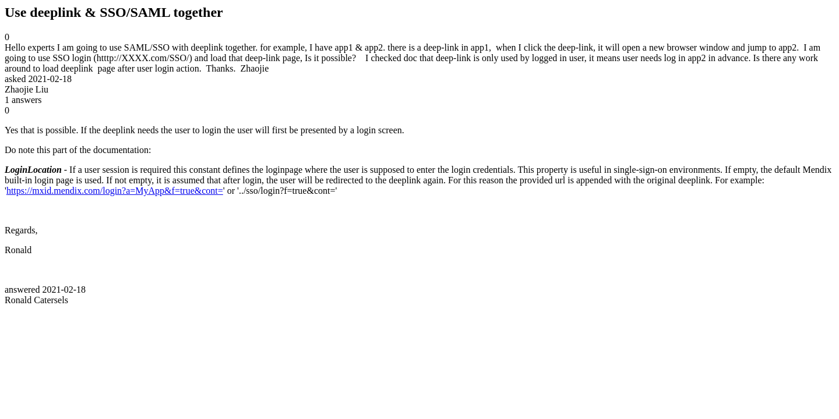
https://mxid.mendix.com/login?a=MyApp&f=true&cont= (114, 191)
